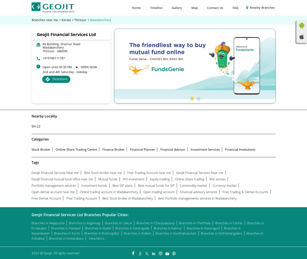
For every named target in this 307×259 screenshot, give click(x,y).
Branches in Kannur (168, 228)
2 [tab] (198, 98)
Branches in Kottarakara (66, 238)
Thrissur (80, 20)
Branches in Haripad (65, 228)
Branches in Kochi (67, 233)
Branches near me (45, 20)
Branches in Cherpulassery (155, 223)
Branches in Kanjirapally (132, 228)
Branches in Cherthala (195, 223)
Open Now (89, 67)
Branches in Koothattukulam (176, 233)
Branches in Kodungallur (101, 233)
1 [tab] (192, 98)
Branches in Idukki (98, 228)
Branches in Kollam (137, 233)
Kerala (66, 20)
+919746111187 (54, 58)
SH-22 (36, 126)
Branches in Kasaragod (203, 228)
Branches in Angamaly (84, 223)
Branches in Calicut (118, 223)
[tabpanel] (194, 64)
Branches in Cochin (229, 223)
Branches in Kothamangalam (221, 233)
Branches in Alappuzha (48, 223)
